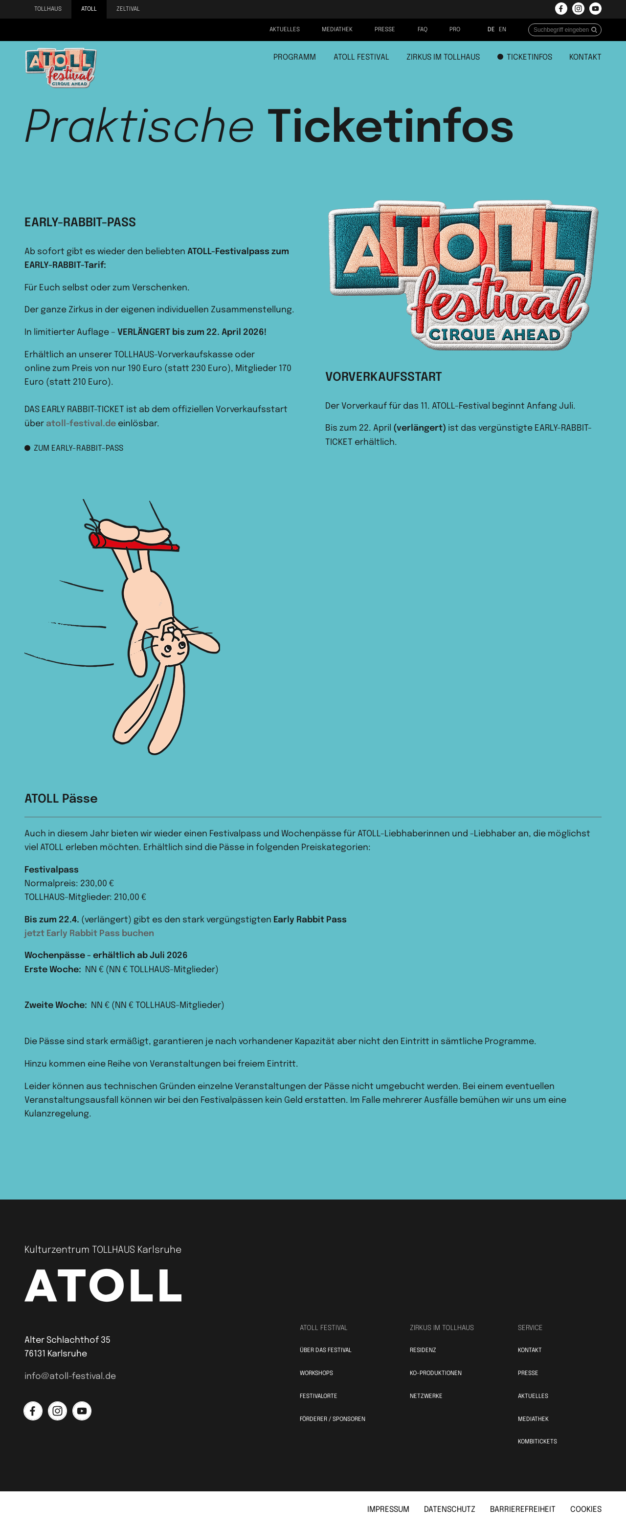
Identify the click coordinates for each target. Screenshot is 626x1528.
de (491, 30)
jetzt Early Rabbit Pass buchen (89, 933)
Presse (385, 30)
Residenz (423, 1350)
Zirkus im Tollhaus (443, 57)
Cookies (586, 1510)
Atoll (89, 9)
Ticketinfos (524, 57)
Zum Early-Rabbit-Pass (73, 448)
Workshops (316, 1373)
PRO (454, 30)
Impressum (388, 1510)
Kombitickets (537, 1442)
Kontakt (585, 57)
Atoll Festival (361, 57)
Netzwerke (426, 1396)
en (502, 30)
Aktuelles (284, 30)
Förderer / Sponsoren (332, 1419)
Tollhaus (48, 9)
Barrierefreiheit (523, 1510)
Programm (294, 57)
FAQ (422, 30)
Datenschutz (449, 1510)
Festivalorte (318, 1396)
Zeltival (128, 9)
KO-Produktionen (436, 1373)
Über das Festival (326, 1350)
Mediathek (337, 30)
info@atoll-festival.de (70, 1376)
